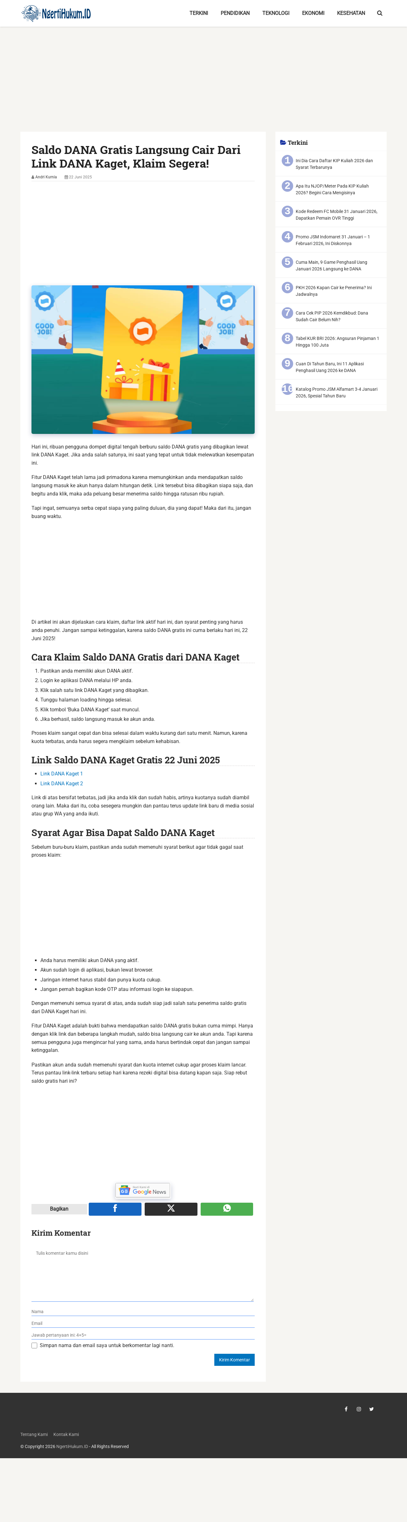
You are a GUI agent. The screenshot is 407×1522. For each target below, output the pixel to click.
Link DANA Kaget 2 (61, 784)
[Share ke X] (171, 1209)
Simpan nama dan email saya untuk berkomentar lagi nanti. (107, 1345)
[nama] (143, 1311)
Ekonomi (313, 13)
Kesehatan (351, 13)
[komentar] (142, 1273)
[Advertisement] (203, 84)
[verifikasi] (143, 1335)
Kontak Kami (66, 1434)
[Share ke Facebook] (115, 1209)
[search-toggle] (380, 13)
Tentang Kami (34, 1434)
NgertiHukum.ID (72, 1446)
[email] (143, 1323)
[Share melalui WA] (227, 1209)
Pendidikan (235, 13)
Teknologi (275, 13)
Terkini (199, 13)
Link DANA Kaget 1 (61, 774)
